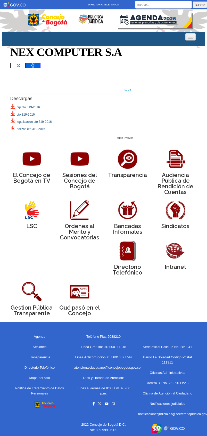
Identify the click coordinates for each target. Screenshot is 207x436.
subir (128, 89)
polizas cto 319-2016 (31, 129)
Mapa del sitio (39, 378)
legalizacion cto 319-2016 (34, 122)
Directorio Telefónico (103, 4)
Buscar (200, 4)
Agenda (39, 336)
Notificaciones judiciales (167, 404)
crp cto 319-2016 (28, 107)
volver (129, 137)
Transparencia (39, 357)
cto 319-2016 (26, 114)
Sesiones (39, 347)
